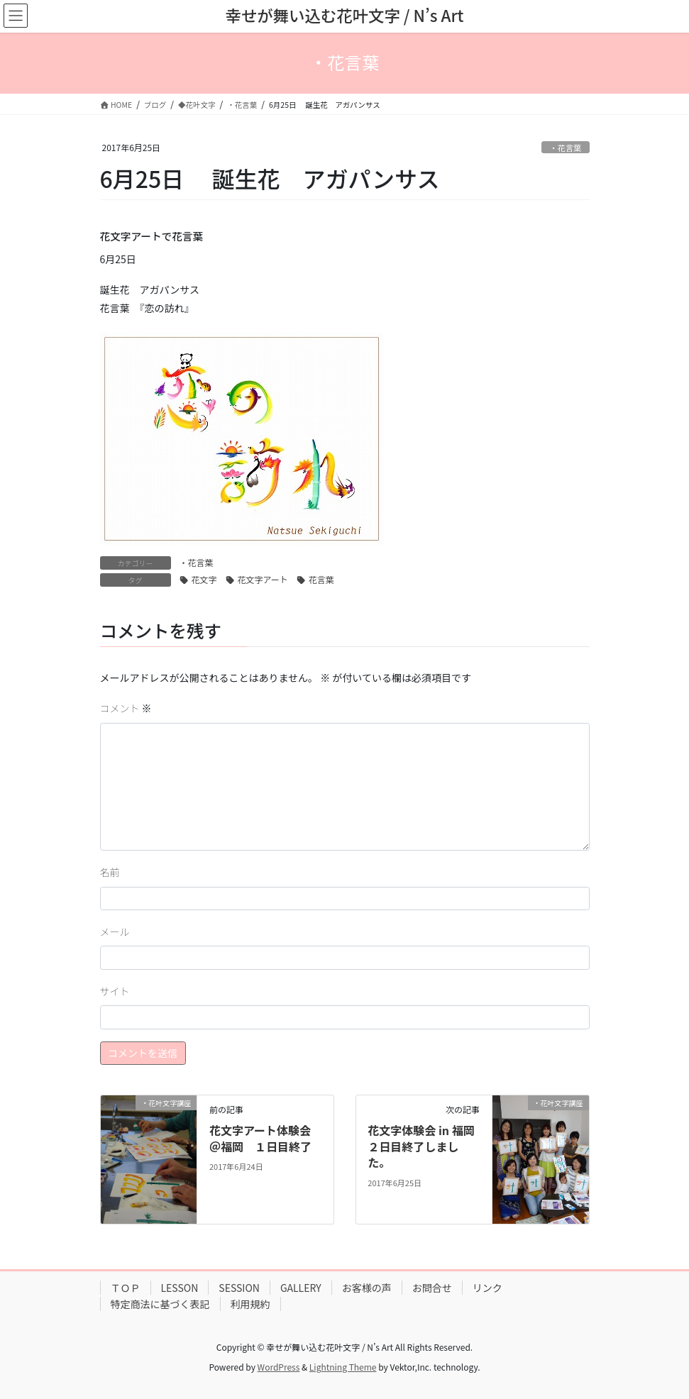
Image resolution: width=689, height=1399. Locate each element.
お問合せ (432, 1288)
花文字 (204, 579)
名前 (110, 872)
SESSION (239, 1288)
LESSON (180, 1288)
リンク (487, 1288)
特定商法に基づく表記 (160, 1304)
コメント (126, 708)
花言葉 (321, 579)
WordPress (279, 1367)
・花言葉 (566, 147)
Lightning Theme (343, 1367)
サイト (115, 991)
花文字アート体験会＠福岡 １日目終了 (260, 1138)
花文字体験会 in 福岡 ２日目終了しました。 (426, 1146)
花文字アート (263, 579)
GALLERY (300, 1288)
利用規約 (250, 1304)
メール (115, 931)
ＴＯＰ (125, 1288)
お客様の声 (367, 1288)
